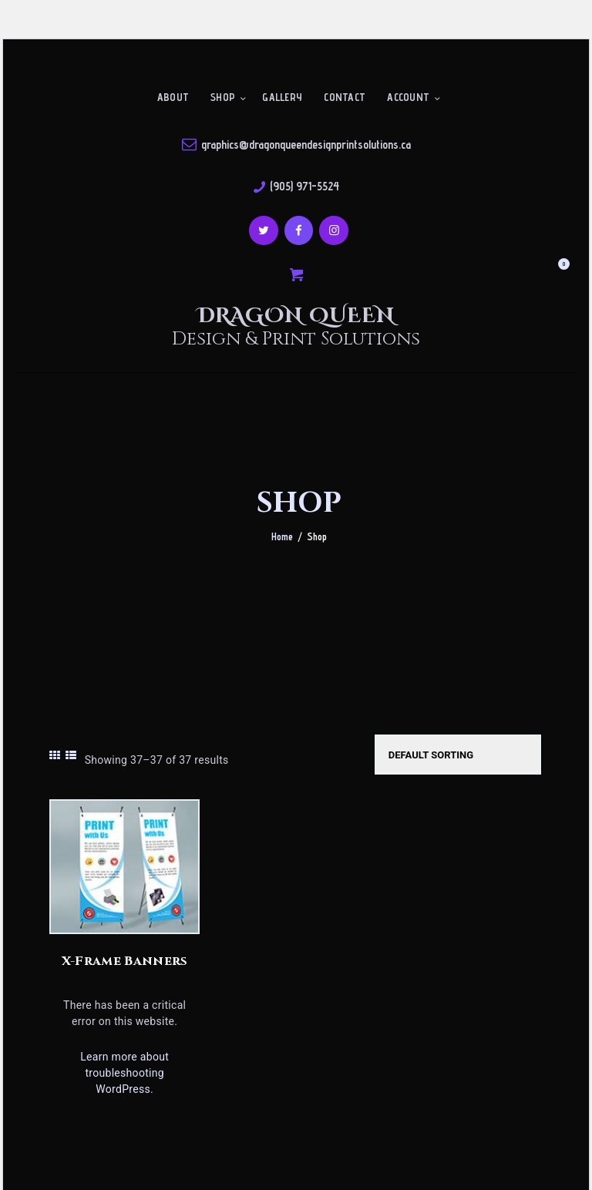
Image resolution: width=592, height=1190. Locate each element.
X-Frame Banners (125, 961)
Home (282, 536)
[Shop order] (458, 754)
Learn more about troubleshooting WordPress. (124, 1072)
